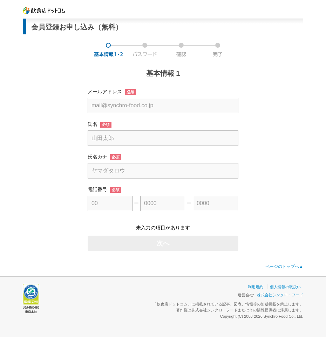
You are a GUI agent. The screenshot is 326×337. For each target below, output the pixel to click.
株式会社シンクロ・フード (280, 295)
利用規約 (255, 287)
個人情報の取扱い (285, 287)
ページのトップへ (284, 266)
